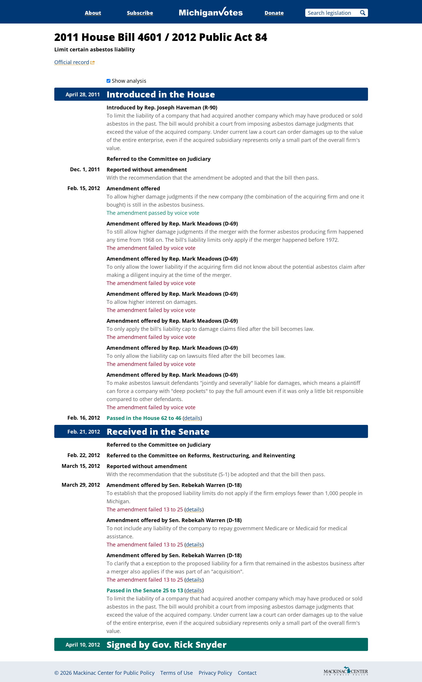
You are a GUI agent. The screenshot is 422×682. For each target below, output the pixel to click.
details (192, 417)
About (93, 12)
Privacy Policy (215, 672)
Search (363, 13)
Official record (71, 62)
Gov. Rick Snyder (189, 644)
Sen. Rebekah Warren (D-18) (205, 484)
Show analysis (129, 80)
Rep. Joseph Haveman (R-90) (180, 107)
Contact (247, 672)
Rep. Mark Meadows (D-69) (203, 223)
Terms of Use (176, 672)
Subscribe (140, 12)
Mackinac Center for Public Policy (114, 672)
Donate (274, 12)
